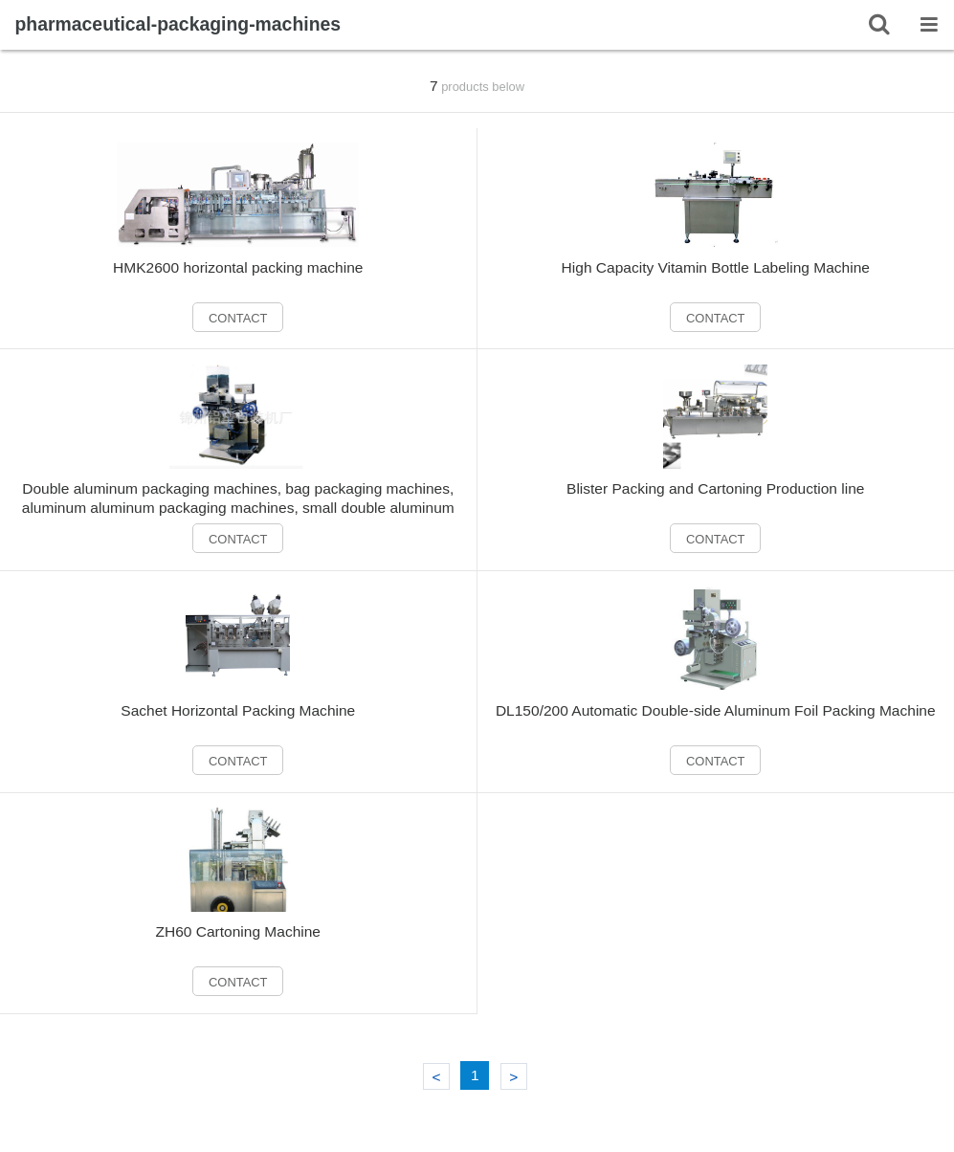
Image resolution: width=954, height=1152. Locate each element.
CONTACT (238, 318)
